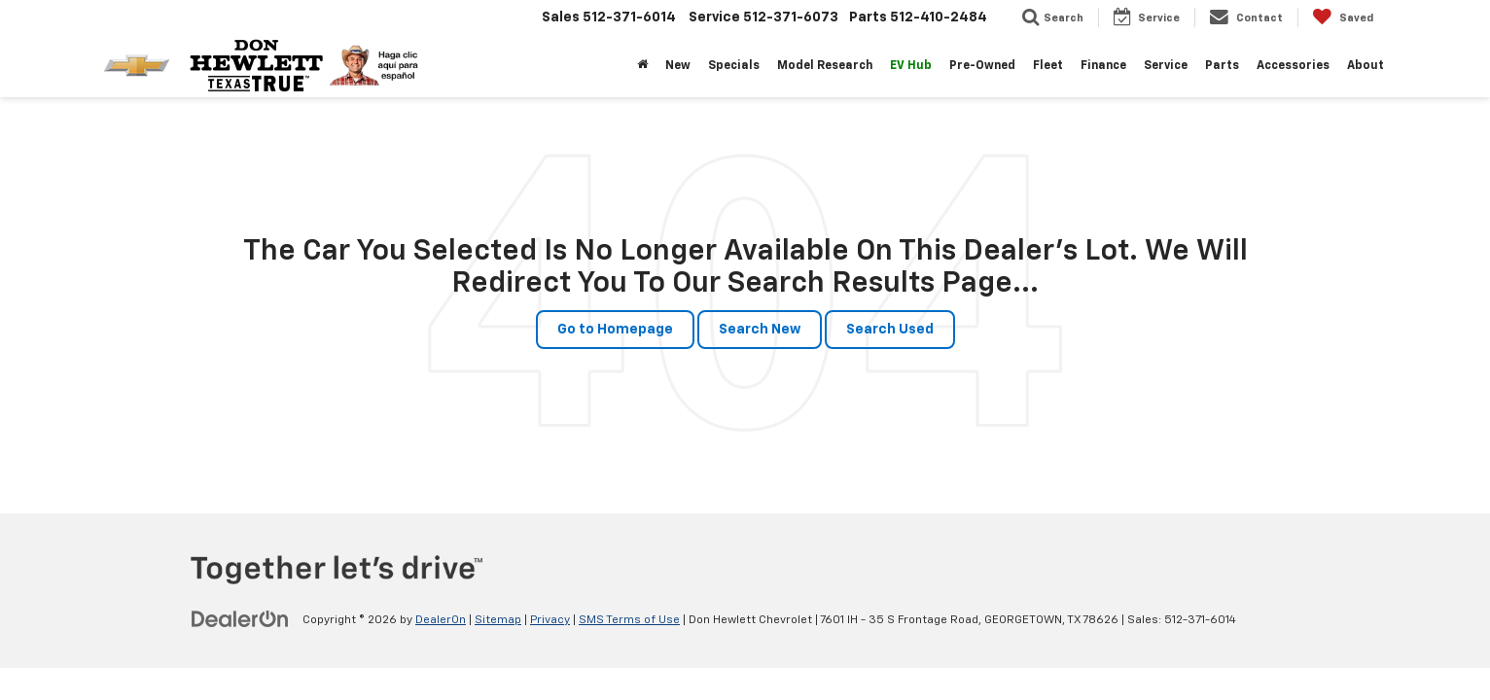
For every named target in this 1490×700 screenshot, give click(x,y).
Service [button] (1166, 66)
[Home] (642, 66)
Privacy (550, 620)
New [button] (678, 66)
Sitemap (498, 620)
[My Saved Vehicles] (1342, 17)
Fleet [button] (1048, 66)
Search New (759, 329)
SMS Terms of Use (629, 620)
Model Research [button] (824, 66)
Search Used (890, 329)
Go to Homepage (615, 329)
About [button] (1365, 66)
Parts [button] (1222, 66)
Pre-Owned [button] (982, 66)
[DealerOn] (240, 619)
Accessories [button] (1293, 66)
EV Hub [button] (911, 66)
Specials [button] (734, 66)
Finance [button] (1103, 66)
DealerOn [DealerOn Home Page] (440, 620)
